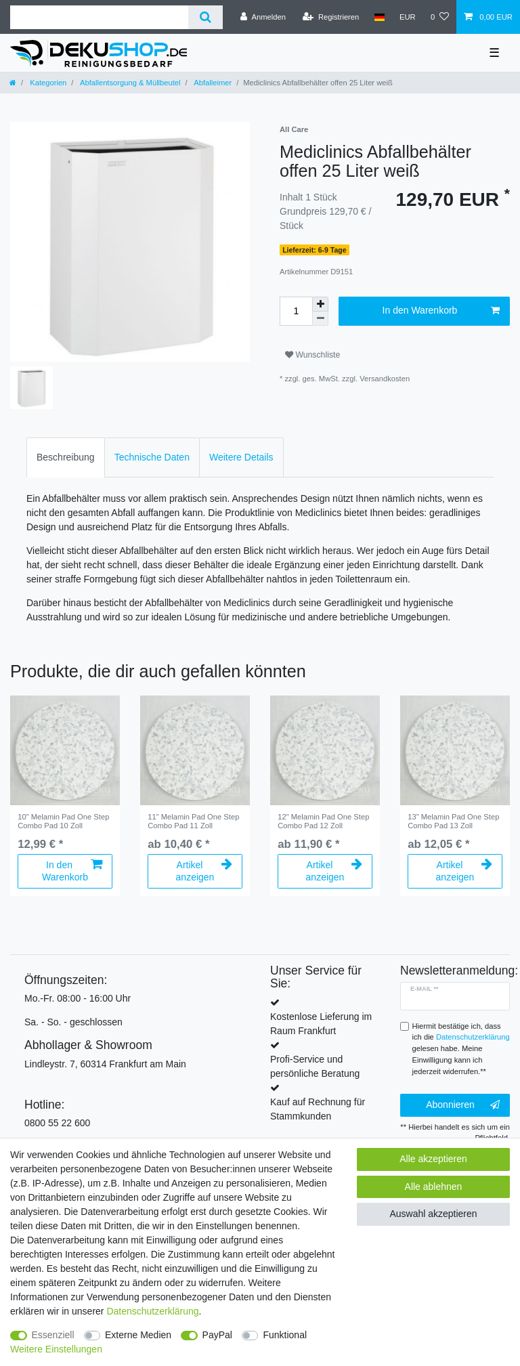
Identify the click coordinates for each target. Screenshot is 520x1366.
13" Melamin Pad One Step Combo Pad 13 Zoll (453, 821)
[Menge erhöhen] (320, 304)
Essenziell (53, 1334)
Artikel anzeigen (204, 870)
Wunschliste (312, 355)
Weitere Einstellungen (56, 1349)
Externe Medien (138, 1334)
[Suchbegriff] (99, 17)
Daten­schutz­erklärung (152, 1311)
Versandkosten (385, 379)
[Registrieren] (330, 17)
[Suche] (205, 17)
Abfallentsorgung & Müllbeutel (129, 83)
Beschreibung (66, 457)
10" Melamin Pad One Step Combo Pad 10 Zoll (63, 821)
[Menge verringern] (320, 319)
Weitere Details (241, 457)
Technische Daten (152, 457)
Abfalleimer (212, 83)
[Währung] (407, 17)
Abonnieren (463, 1105)
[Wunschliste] (439, 17)
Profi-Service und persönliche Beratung (315, 1066)
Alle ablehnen (433, 1186)
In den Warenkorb (441, 311)
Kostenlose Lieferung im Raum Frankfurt (321, 1023)
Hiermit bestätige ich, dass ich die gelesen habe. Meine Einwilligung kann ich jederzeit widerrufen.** (461, 1048)
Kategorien (47, 83)
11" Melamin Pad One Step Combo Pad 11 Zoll (193, 821)
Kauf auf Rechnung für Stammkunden (317, 1109)
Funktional (285, 1334)
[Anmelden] (263, 17)
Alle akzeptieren (433, 1158)
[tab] (65, 457)
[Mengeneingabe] (296, 311)
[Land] (378, 17)
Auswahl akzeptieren (433, 1213)
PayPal (217, 1334)
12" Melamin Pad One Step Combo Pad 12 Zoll (323, 821)
